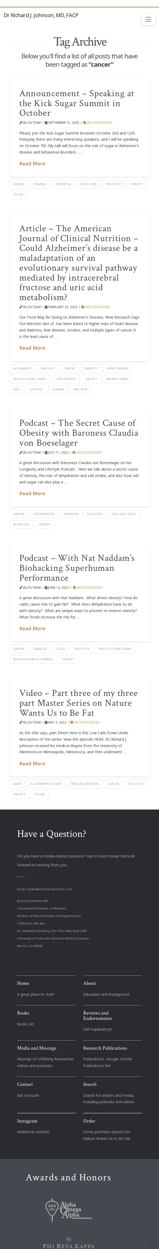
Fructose (113, 184)
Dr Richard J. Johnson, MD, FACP (41, 15)
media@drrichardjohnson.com (49, 889)
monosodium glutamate (33, 659)
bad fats (47, 368)
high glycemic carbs (29, 379)
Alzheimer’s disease (46, 784)
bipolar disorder (85, 784)
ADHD (17, 784)
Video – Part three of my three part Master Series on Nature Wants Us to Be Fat (78, 703)
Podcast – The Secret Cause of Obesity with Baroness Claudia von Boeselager (78, 433)
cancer (18, 184)
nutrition (21, 524)
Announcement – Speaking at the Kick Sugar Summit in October (76, 103)
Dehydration (43, 514)
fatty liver (88, 184)
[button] (148, 19)
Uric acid (80, 389)
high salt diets (124, 514)
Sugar (18, 194)
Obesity (136, 184)
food (60, 649)
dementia (63, 184)
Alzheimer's (22, 368)
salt (16, 389)
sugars (58, 389)
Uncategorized (97, 122)
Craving (39, 184)
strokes (36, 389)
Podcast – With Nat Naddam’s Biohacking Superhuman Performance (77, 568)
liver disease (65, 379)
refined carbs (117, 379)
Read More (32, 163)
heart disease (118, 368)
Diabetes (91, 368)
